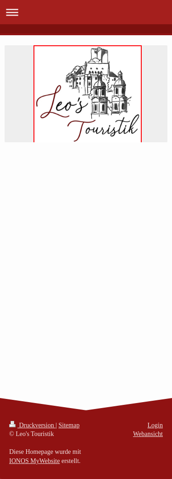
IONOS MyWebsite (34, 460)
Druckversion (32, 425)
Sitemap (69, 425)
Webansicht (148, 434)
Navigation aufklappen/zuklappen (86, 12)
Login (155, 425)
